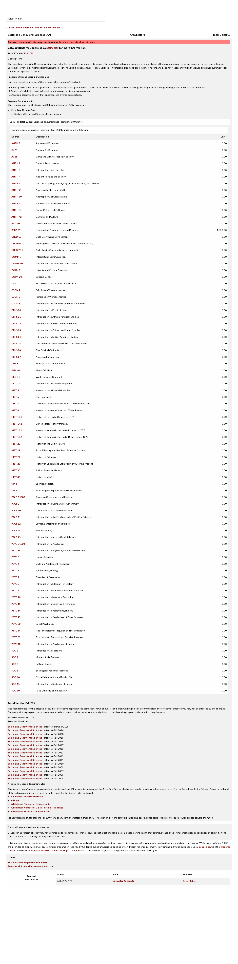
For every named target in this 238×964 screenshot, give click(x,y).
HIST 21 (15, 450)
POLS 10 (15, 510)
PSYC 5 (15, 570)
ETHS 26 (16, 350)
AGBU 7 (15, 143)
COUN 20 (16, 276)
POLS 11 (15, 517)
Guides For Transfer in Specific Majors (49, 850)
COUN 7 (15, 270)
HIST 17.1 (16, 416)
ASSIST (80, 850)
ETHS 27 (16, 356)
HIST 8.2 (15, 410)
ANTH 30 (16, 196)
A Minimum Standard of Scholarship (30, 811)
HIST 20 (15, 443)
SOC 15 (15, 684)
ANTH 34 (16, 210)
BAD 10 (15, 223)
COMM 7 (16, 256)
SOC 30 (15, 690)
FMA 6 (14, 363)
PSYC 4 (15, 563)
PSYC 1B (15, 550)
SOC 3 (14, 664)
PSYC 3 (15, 557)
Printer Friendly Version (19, 27)
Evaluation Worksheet (47, 27)
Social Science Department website (28, 862)
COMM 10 (16, 263)
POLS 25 (15, 537)
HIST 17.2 (16, 423)
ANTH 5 (15, 183)
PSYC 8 (15, 583)
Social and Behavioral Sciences (25, 726)
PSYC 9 (15, 590)
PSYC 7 (15, 577)
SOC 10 (15, 677)
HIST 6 (15, 396)
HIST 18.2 (16, 436)
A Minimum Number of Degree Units (30, 804)
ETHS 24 (16, 336)
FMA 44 (15, 370)
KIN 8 (14, 490)
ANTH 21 (16, 190)
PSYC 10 (15, 597)
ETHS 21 (16, 316)
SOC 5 (14, 670)
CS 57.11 (16, 283)
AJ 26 (14, 156)
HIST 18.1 (16, 430)
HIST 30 (15, 470)
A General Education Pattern (27, 796)
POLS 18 (15, 530)
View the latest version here (79, 41)
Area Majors (190, 881)
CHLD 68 (16, 243)
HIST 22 (15, 457)
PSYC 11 (15, 603)
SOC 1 (14, 650)
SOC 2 (14, 657)
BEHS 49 (15, 230)
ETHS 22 (16, 323)
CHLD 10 (16, 236)
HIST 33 (15, 477)
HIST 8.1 (15, 403)
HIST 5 (15, 390)
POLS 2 (15, 503)
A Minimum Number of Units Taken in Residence (37, 807)
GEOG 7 (15, 383)
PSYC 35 (15, 637)
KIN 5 (14, 483)
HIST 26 (15, 463)
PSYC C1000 (18, 543)
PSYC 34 (15, 630)
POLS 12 (15, 523)
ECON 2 (15, 296)
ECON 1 (15, 290)
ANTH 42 (16, 216)
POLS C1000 (18, 497)
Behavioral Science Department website (30, 866)
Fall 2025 (29, 53)
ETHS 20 (16, 310)
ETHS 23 (16, 330)
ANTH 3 (15, 170)
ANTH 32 (16, 203)
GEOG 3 (15, 376)
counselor (52, 47)
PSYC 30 (15, 623)
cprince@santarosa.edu (123, 881)
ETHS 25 (16, 343)
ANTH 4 (15, 176)
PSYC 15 (15, 617)
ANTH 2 (15, 163)
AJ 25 (14, 150)
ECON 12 (16, 303)
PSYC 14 (15, 610)
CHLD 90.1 (17, 250)
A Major (15, 800)
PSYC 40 (15, 644)
